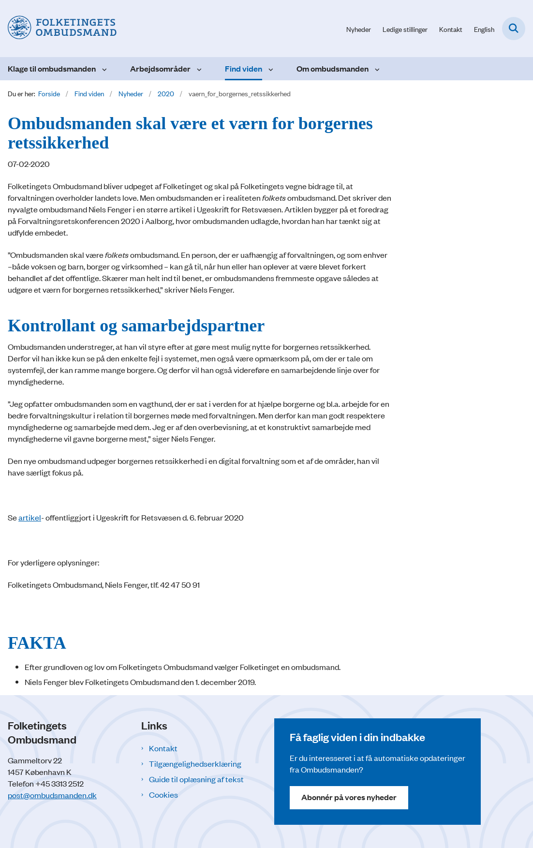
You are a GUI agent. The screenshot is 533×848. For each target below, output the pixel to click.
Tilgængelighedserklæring (195, 763)
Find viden (243, 68)
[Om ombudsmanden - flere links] (376, 68)
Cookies (163, 794)
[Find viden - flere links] (269, 68)
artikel (29, 517)
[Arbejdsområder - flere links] (198, 68)
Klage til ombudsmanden (52, 68)
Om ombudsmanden (332, 68)
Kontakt (163, 748)
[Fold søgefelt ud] (513, 28)
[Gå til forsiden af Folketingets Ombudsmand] (58, 28)
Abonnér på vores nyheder (349, 797)
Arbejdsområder (160, 68)
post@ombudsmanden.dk (52, 794)
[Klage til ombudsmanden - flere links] (103, 68)
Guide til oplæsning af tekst (196, 779)
